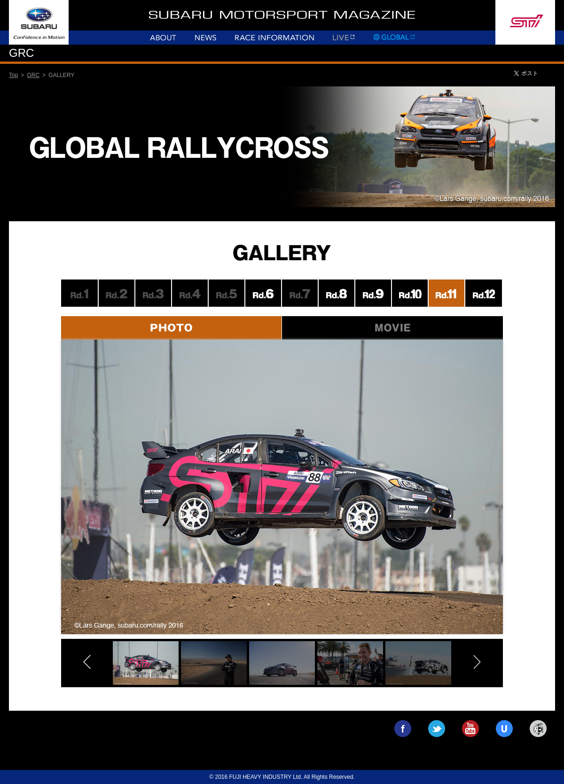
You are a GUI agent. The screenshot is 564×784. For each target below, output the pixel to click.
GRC (33, 75)
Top (13, 75)
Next (523, 499)
